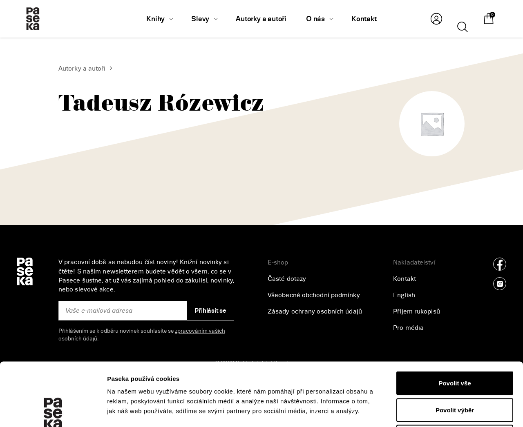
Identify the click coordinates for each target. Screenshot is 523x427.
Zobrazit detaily (433, 410)
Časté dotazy (287, 278)
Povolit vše (454, 319)
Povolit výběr (455, 346)
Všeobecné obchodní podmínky (314, 295)
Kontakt (404, 278)
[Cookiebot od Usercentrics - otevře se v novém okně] (53, 411)
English (404, 295)
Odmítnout (454, 373)
